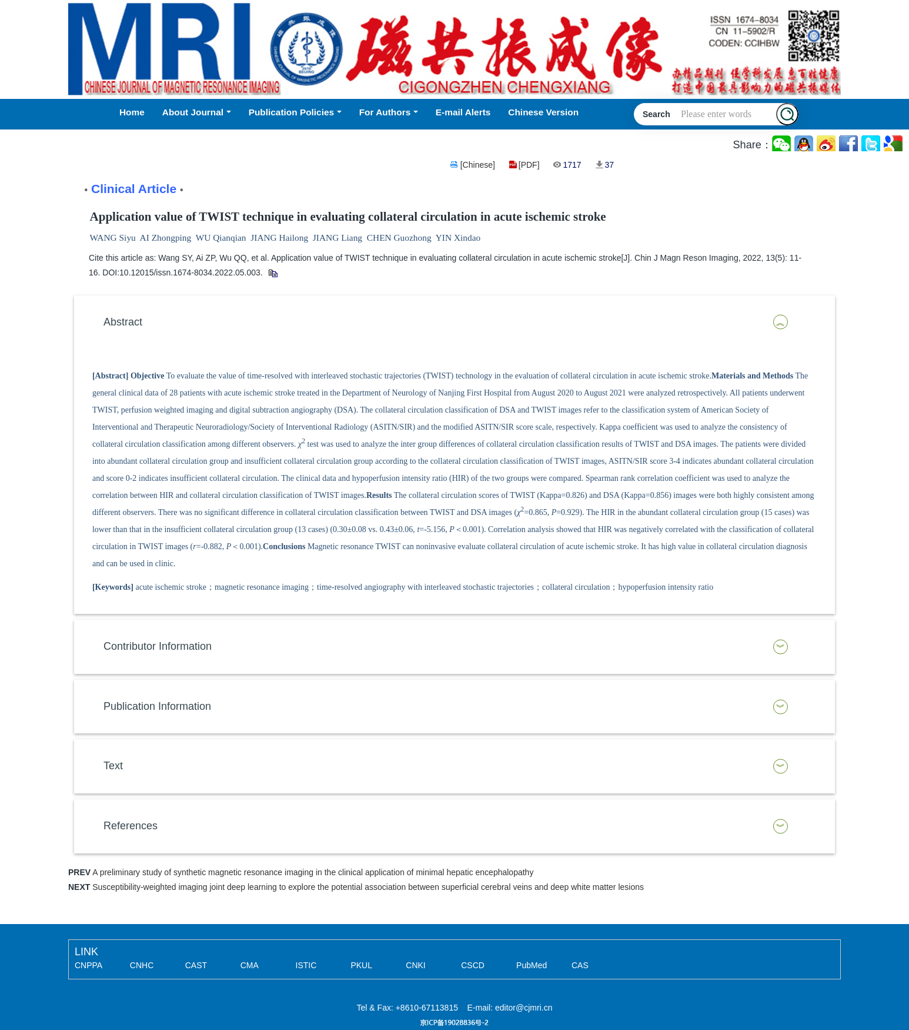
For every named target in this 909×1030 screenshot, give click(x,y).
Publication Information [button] (157, 706)
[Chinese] (477, 165)
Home (132, 112)
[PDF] (529, 165)
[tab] (454, 322)
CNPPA (88, 965)
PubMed (531, 965)
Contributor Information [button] (157, 646)
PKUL (361, 965)
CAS (580, 965)
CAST (196, 965)
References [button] (130, 826)
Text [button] (113, 766)
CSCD (472, 965)
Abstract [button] (122, 322)
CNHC (141, 965)
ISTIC (306, 965)
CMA (249, 965)
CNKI (415, 965)
